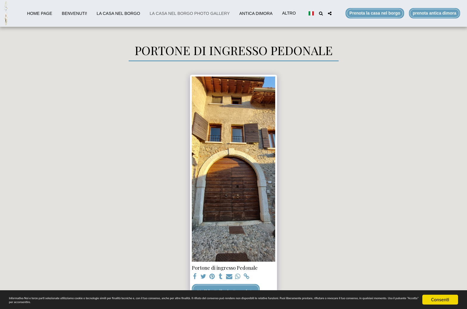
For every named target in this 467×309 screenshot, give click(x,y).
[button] (321, 13)
